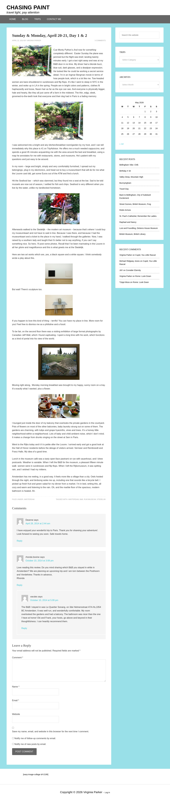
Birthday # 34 (125, 171)
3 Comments (100, 41)
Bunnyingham (125, 183)
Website (16, 714)
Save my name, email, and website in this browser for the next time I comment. (50, 731)
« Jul (121, 144)
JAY (121, 270)
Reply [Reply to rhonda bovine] (19, 585)
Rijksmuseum (90, 499)
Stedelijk (101, 499)
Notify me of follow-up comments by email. (35, 738)
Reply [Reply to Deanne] (19, 541)
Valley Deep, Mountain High (131, 177)
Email (15, 700)
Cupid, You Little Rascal (145, 255)
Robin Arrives (125, 210)
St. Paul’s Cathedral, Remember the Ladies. (138, 216)
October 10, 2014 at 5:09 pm (44, 600)
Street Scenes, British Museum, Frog (135, 204)
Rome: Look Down (143, 276)
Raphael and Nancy (127, 222)
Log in (107, 792)
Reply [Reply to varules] (24, 628)
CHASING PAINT (28, 7)
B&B (81, 499)
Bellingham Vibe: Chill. (129, 165)
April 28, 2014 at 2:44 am (38, 523)
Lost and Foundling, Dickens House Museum (138, 228)
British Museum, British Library (132, 234)
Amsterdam (29, 499)
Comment (17, 657)
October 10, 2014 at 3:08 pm (40, 560)
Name (15, 686)
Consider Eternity (133, 270)
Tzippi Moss (124, 282)
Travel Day (124, 189)
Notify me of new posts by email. (30, 744)
